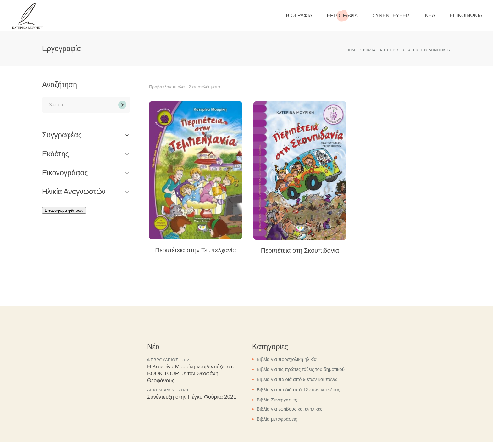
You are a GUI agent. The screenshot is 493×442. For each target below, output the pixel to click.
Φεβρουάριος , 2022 (169, 359)
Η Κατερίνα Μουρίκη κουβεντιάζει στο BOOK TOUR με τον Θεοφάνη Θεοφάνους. (191, 373)
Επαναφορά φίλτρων (64, 210)
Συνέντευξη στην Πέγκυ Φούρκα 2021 (191, 397)
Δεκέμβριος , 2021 (167, 390)
